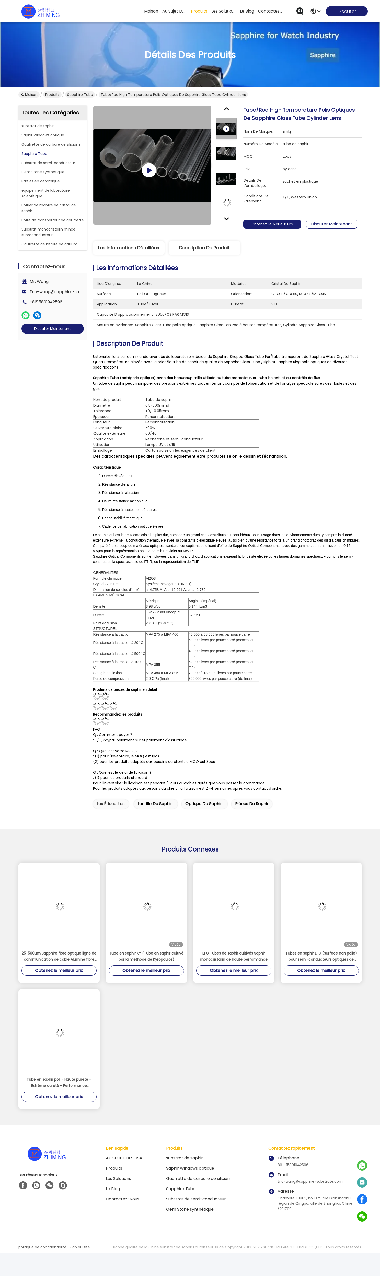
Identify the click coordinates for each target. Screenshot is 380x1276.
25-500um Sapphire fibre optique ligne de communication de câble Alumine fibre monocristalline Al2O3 (59, 956)
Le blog (113, 1189)
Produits (52, 94)
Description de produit (204, 248)
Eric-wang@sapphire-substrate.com (67, 292)
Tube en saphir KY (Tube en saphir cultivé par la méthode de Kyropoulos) (146, 956)
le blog (247, 11)
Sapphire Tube (80, 94)
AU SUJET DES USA (124, 1158)
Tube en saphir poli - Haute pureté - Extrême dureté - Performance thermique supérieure (59, 1083)
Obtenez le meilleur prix (278, 224)
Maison (151, 11)
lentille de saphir (154, 804)
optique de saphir (203, 804)
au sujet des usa (174, 11)
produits (199, 11)
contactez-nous (270, 11)
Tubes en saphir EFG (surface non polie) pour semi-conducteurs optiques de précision (321, 956)
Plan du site (80, 1247)
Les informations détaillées (128, 248)
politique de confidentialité (42, 1247)
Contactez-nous (122, 1199)
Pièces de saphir (252, 804)
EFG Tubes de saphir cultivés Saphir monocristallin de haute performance (234, 956)
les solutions (223, 11)
